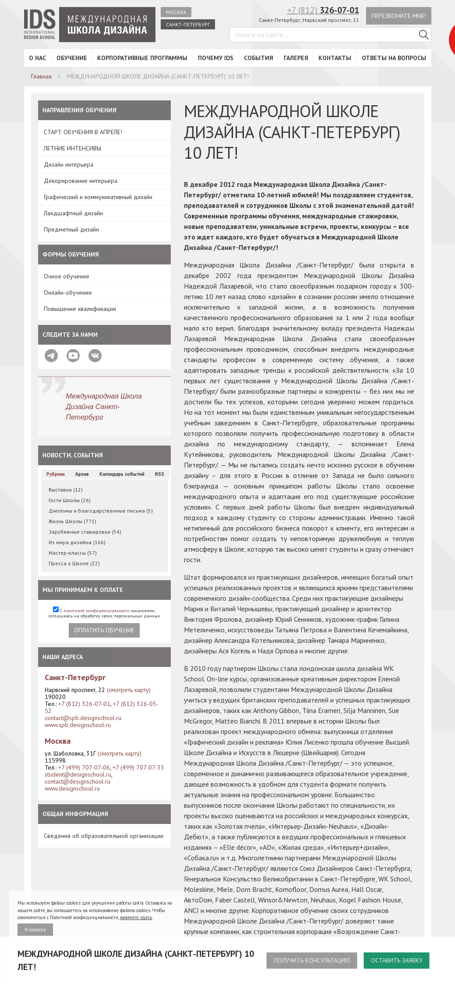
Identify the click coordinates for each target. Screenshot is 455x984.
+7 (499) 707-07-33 (138, 767)
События (258, 58)
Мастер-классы (73, 552)
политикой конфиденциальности (96, 610)
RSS (159, 474)
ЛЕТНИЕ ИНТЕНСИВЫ (72, 148)
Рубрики (55, 474)
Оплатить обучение (104, 630)
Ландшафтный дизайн (73, 213)
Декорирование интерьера (80, 181)
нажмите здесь (136, 917)
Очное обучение (66, 276)
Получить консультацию (312, 960)
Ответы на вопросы (394, 58)
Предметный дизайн (71, 229)
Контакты (334, 58)
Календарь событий (122, 474)
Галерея (296, 58)
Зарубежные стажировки (85, 531)
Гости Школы (70, 500)
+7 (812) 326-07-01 (84, 704)
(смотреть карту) (129, 690)
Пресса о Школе (74, 563)
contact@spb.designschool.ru (83, 718)
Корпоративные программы (142, 58)
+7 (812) (323, 10)
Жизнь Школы (72, 521)
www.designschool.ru (72, 788)
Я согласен (35, 930)
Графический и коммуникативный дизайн (98, 197)
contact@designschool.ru (77, 781)
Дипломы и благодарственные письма (101, 510)
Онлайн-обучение (68, 292)
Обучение (71, 58)
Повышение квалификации (80, 309)
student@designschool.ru (78, 774)
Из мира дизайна (77, 542)
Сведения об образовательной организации (103, 836)
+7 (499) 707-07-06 (84, 767)
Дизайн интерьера (68, 164)
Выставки (66, 489)
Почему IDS (215, 58)
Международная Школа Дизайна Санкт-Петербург (104, 406)
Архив (82, 474)
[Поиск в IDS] (423, 34)
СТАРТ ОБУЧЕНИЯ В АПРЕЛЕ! (83, 132)
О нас (37, 58)
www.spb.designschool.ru (78, 725)
